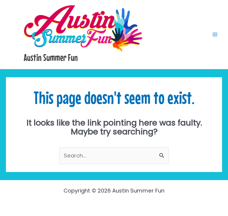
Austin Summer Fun (51, 57)
